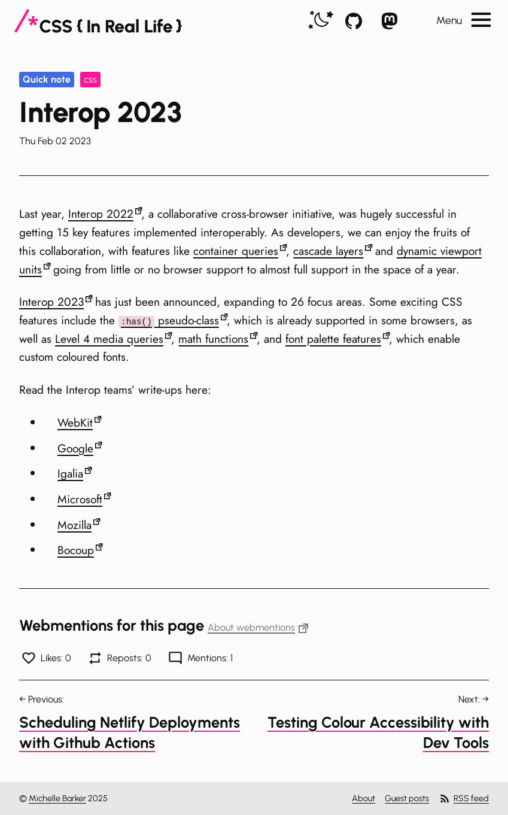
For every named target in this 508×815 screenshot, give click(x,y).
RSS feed (464, 798)
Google (75, 448)
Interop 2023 (51, 301)
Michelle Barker (57, 798)
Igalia (70, 473)
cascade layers (328, 250)
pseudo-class (168, 320)
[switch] (321, 21)
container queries (235, 250)
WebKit (75, 422)
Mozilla (74, 524)
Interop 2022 (100, 213)
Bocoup (75, 550)
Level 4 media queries (109, 338)
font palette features (333, 338)
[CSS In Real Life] (98, 21)
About (363, 798)
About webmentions (258, 627)
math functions (213, 338)
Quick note (47, 79)
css (90, 79)
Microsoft (79, 499)
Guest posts (407, 798)
